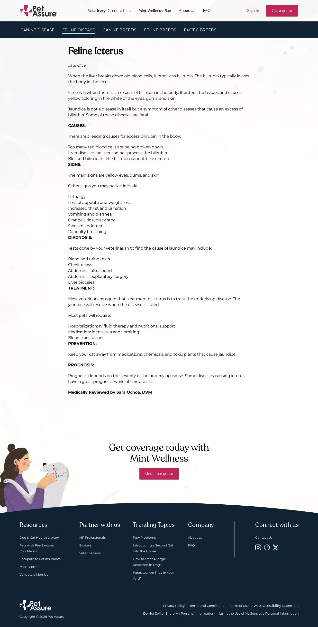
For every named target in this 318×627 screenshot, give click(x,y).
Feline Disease (78, 30)
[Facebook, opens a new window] (267, 547)
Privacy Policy (174, 606)
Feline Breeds (160, 30)
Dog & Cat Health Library (39, 537)
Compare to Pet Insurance (40, 559)
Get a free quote (159, 473)
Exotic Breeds (200, 30)
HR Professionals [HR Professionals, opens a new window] (92, 537)
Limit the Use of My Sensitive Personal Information (259, 613)
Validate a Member (34, 574)
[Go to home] (38, 10)
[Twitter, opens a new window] (276, 547)
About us (195, 537)
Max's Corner (29, 567)
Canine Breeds (119, 30)
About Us (187, 10)
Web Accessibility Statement (276, 606)
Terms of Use (239, 606)
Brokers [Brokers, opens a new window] (85, 545)
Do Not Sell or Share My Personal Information (178, 613)
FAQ (206, 10)
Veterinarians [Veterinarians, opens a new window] (89, 553)
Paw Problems (144, 537)
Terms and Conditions (207, 606)
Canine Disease (37, 30)
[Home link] (35, 605)
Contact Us (263, 537)
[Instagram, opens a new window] (258, 547)
